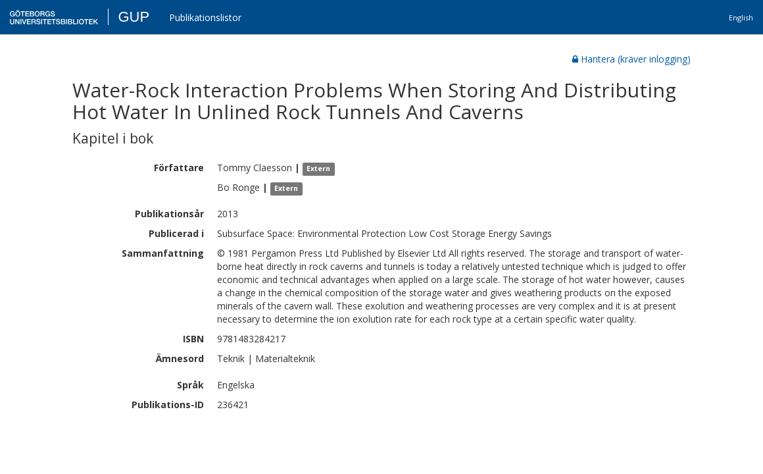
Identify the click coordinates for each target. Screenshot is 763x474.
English (741, 17)
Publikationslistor (205, 17)
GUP (133, 17)
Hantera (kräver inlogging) (631, 59)
